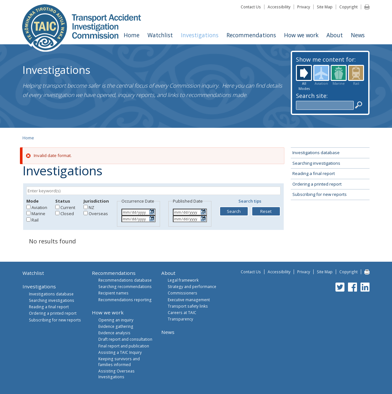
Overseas (98, 213)
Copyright (348, 6)
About (334, 35)
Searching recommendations (125, 286)
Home (131, 35)
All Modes (304, 73)
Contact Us (251, 6)
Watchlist (160, 35)
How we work (301, 35)
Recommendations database (125, 280)
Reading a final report (313, 173)
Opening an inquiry (115, 319)
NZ (91, 207)
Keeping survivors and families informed (119, 361)
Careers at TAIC (182, 312)
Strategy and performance (192, 286)
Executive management (189, 299)
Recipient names (113, 292)
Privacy (303, 6)
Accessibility (279, 6)
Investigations (199, 35)
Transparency (180, 318)
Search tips (249, 201)
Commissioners (182, 292)
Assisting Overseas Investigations (116, 373)
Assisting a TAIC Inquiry (120, 352)
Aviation (321, 73)
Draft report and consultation (125, 339)
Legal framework (183, 280)
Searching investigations (316, 163)
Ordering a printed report (317, 184)
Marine (339, 73)
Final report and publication (123, 345)
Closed (67, 213)
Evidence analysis (114, 332)
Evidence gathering (115, 326)
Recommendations (251, 35)
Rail (356, 73)
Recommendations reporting (125, 299)
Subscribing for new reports (319, 194)
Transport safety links (188, 306)
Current (67, 207)
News (358, 35)
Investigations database (316, 152)
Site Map (325, 6)
